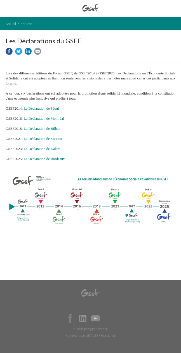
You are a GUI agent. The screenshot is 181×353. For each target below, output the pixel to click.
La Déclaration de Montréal (44, 118)
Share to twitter (18, 51)
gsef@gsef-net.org (95, 329)
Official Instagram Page (108, 318)
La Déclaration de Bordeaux (44, 159)
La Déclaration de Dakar (42, 149)
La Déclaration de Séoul (41, 108)
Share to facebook (9, 51)
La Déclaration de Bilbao (42, 128)
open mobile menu (8, 8)
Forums (26, 24)
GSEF (90, 8)
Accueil (11, 24)
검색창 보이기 (172, 8)
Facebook (70, 318)
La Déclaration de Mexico (43, 139)
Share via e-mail (37, 51)
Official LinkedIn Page (82, 318)
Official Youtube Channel (95, 318)
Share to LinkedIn (28, 51)
